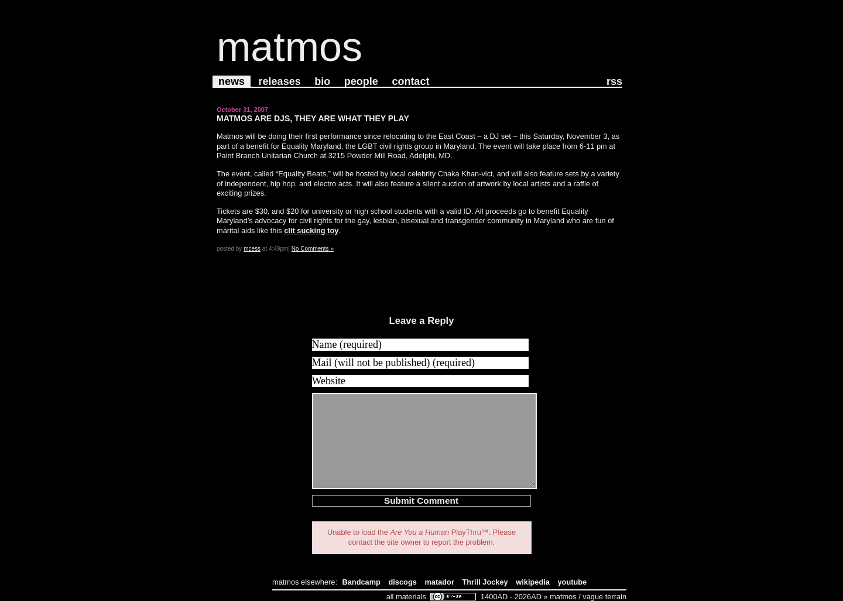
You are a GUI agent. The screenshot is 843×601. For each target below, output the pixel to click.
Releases (280, 81)
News (231, 81)
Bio (322, 81)
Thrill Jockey (485, 582)
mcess (252, 248)
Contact (410, 81)
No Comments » (313, 248)
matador (439, 582)
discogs (403, 582)
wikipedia (533, 582)
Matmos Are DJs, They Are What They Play (313, 118)
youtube (572, 582)
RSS (614, 81)
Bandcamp (361, 582)
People (361, 81)
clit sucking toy (311, 230)
